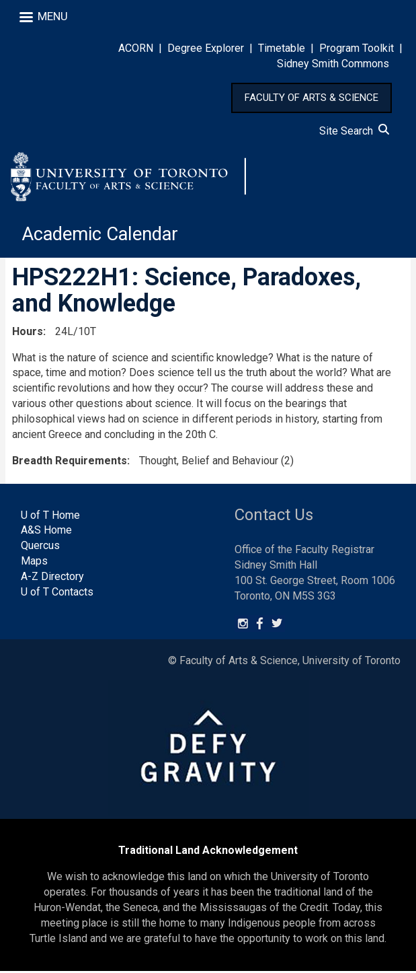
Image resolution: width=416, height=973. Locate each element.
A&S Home (46, 532)
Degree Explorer (205, 48)
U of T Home (50, 517)
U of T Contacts (57, 593)
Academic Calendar (102, 236)
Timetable (281, 48)
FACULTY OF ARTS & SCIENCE (311, 98)
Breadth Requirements (69, 462)
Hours (27, 333)
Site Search (354, 130)
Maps (34, 562)
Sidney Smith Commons (333, 63)
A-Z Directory (52, 578)
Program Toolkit (356, 48)
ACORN (135, 48)
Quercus (40, 548)
